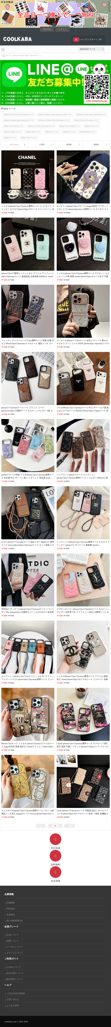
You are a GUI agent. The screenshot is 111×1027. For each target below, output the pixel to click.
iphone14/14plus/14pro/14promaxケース (27, 55)
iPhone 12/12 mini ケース (13, 126)
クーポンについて (14, 947)
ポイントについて (14, 953)
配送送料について (14, 979)
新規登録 (47, 29)
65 (67, 826)
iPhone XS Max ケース (12, 132)
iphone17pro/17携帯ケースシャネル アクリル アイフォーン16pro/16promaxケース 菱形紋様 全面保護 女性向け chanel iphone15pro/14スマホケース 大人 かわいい (27, 276)
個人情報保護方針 (14, 921)
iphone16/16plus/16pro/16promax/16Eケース (55, 115)
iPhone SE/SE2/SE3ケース (69, 126)
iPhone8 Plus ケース (87, 132)
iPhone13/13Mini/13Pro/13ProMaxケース (54, 120)
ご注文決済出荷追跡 (15, 993)
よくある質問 (12, 1005)
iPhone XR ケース (33, 132)
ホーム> (9, 55)
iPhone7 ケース (10, 138)
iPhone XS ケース (91, 126)
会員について (12, 935)
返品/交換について (14, 973)
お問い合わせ (12, 999)
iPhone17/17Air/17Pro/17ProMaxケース (18, 115)
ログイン (62, 29)
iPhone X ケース (52, 132)
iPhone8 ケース (69, 132)
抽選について (12, 941)
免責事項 (10, 915)
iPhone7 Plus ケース (28, 138)
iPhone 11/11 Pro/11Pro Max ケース (41, 126)
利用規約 (10, 909)
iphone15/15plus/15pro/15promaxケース (91, 115)
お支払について (13, 967)
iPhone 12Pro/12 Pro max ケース (86, 120)
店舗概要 (10, 903)
